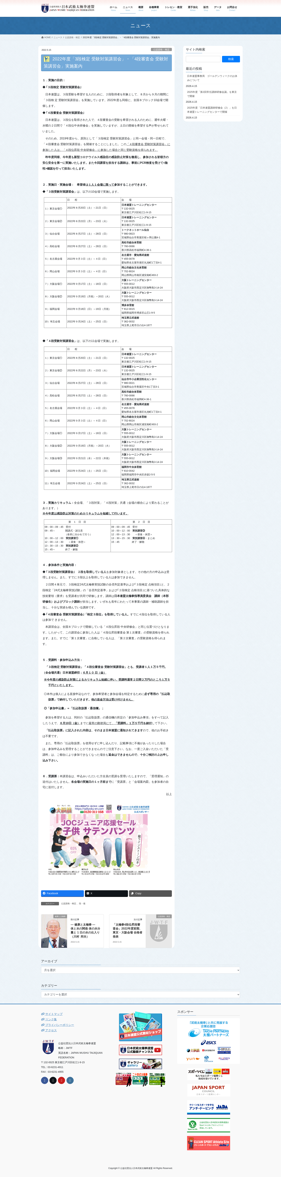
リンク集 (49, 1019)
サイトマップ (52, 1014)
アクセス (49, 1030)
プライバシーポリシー (57, 1024)
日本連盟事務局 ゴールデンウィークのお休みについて (212, 78)
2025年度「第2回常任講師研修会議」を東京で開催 (212, 93)
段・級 (82, 903)
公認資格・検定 (161, 49)
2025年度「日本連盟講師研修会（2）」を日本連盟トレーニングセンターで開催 (212, 109)
